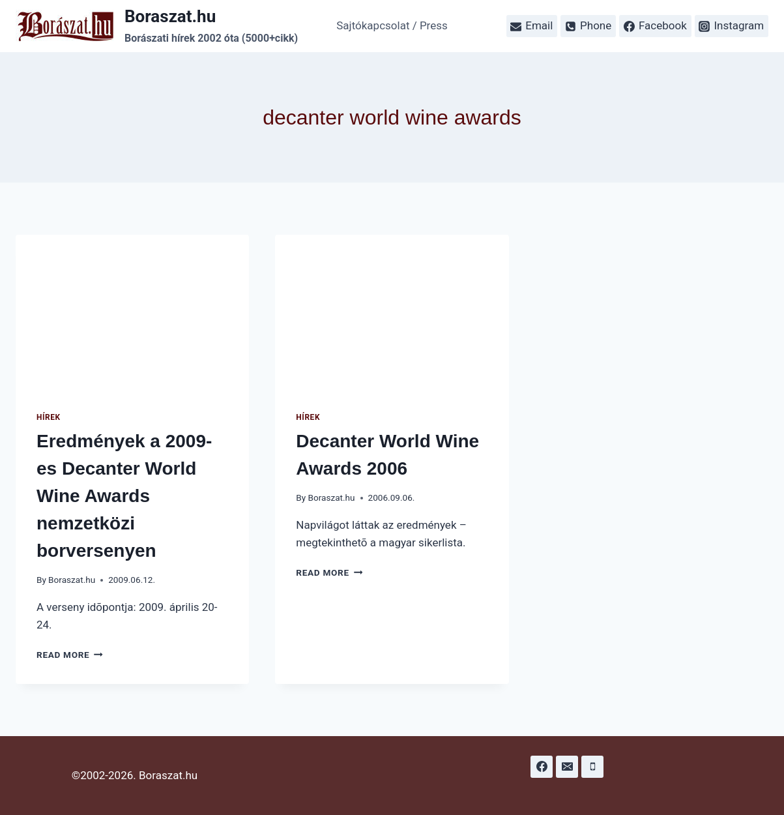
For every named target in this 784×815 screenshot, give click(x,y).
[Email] (567, 767)
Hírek (48, 417)
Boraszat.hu (71, 579)
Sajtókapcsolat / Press (392, 25)
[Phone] (592, 767)
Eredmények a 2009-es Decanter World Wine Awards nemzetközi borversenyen (124, 496)
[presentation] (132, 313)
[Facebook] (541, 767)
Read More (69, 654)
